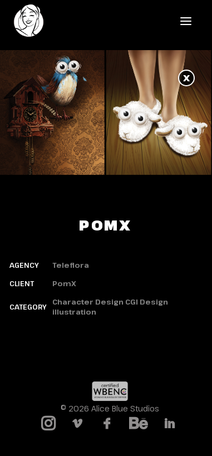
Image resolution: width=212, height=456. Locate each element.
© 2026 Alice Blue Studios (110, 408)
